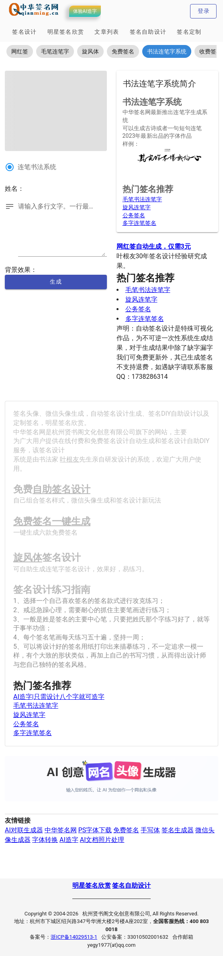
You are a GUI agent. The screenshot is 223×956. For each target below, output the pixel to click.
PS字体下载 (95, 830)
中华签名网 (61, 830)
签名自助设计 (131, 885)
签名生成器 (178, 830)
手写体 (150, 830)
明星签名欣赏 (91, 885)
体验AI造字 (85, 11)
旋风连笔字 (137, 207)
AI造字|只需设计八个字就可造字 (58, 697)
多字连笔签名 (140, 223)
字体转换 (45, 840)
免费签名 (126, 830)
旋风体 (27, 557)
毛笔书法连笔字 (142, 199)
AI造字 (68, 840)
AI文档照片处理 (102, 840)
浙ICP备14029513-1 (74, 937)
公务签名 (134, 215)
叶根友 (69, 459)
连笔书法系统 (37, 167)
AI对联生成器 (24, 830)
